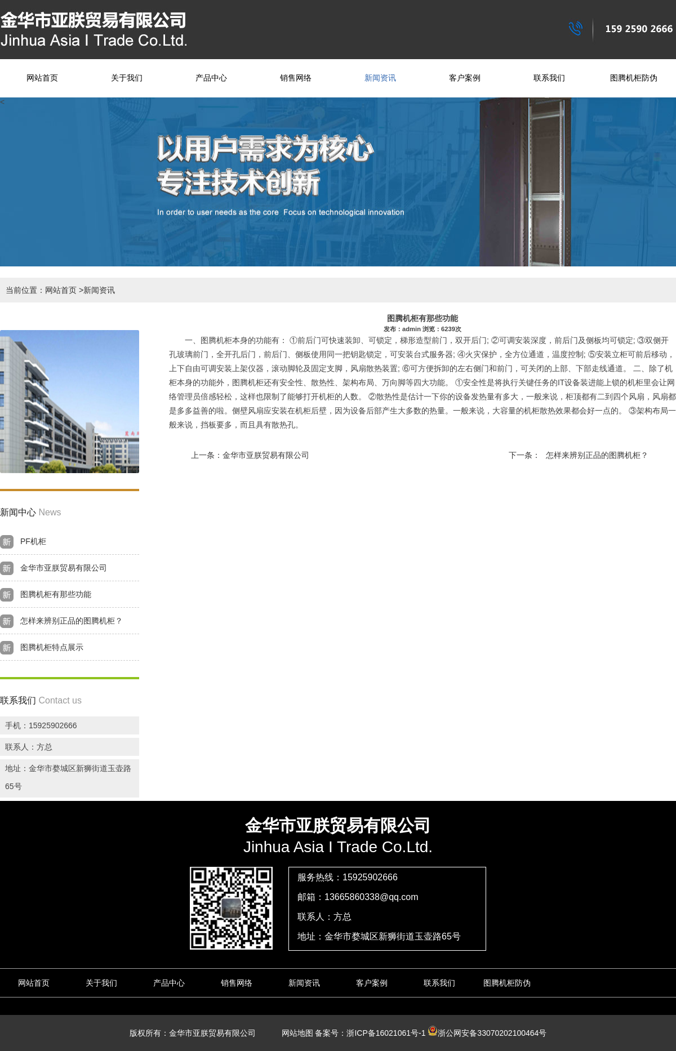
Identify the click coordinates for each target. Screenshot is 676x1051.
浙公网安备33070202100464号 (487, 1032)
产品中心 (211, 78)
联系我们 (549, 78)
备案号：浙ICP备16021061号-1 (370, 1032)
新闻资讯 (380, 78)
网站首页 (42, 78)
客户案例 (465, 78)
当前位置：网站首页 (41, 290)
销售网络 (296, 78)
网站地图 (293, 1032)
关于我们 (127, 78)
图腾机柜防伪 (633, 78)
